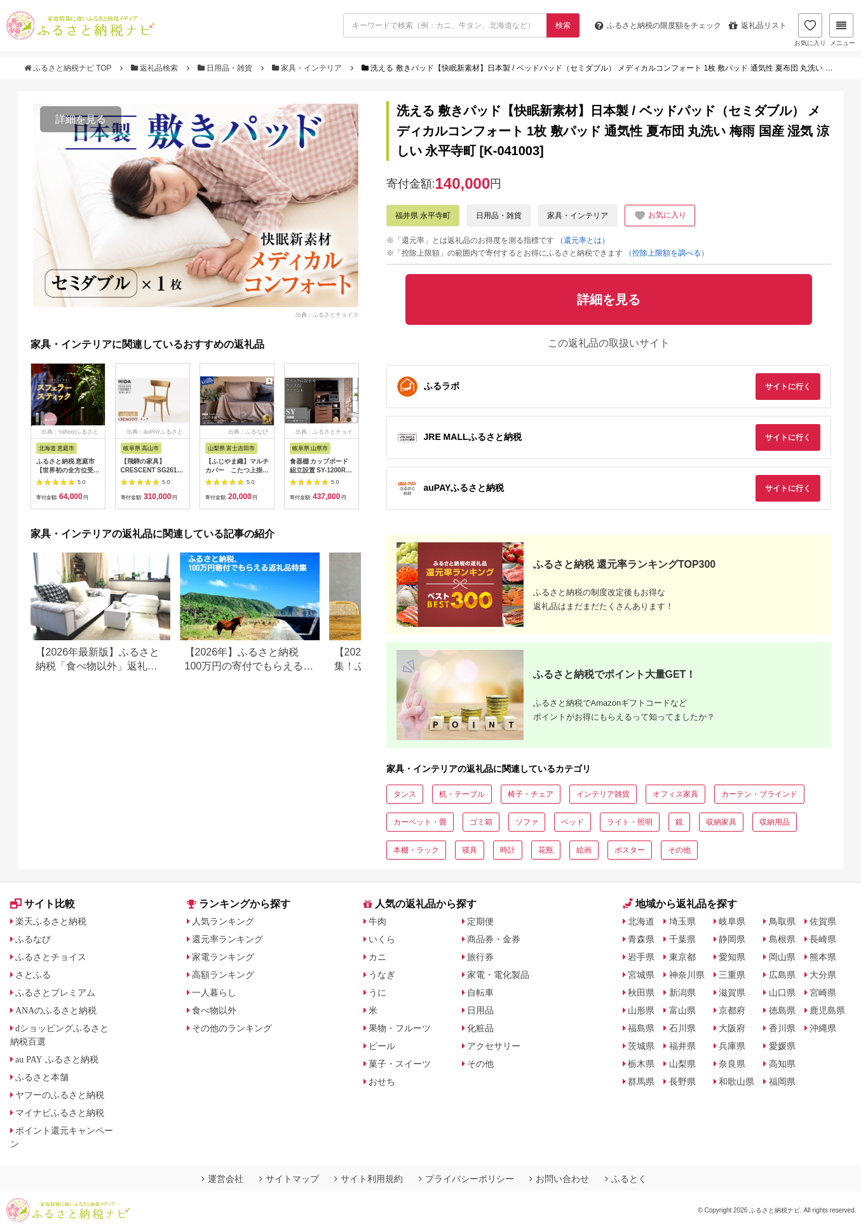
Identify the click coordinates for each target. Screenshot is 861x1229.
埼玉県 (682, 921)
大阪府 (732, 1028)
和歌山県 (736, 1081)
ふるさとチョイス (50, 956)
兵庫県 (732, 1045)
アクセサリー (493, 1045)
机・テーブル (462, 794)
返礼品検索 (155, 68)
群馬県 (641, 1081)
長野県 (682, 1081)
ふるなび (33, 939)
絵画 (584, 850)
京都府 (732, 1010)
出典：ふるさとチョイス (326, 314)
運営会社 (222, 1179)
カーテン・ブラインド (759, 794)
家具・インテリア (308, 68)
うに (377, 992)
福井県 (682, 1045)
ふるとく (626, 1179)
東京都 (682, 956)
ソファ (526, 822)
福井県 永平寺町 (423, 215)
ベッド (572, 822)
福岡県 (782, 1081)
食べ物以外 (214, 1010)
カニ (377, 956)
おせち (382, 1081)
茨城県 (641, 1045)
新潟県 (682, 992)
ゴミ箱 (481, 822)
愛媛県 (782, 1045)
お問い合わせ (559, 1179)
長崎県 (823, 939)
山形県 (641, 1010)
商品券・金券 (493, 939)
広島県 (782, 974)
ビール (382, 1045)
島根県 (782, 939)
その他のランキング (232, 1028)
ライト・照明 (630, 822)
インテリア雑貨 (603, 794)
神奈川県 (687, 974)
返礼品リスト (758, 25)
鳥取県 (782, 921)
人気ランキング (223, 921)
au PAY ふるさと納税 (56, 1059)
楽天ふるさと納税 (50, 921)
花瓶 (545, 850)
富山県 (682, 1010)
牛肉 (377, 921)
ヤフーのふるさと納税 (59, 1094)
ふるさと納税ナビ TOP (69, 68)
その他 (679, 850)
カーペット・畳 (420, 822)
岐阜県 (732, 921)
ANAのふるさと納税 (56, 1010)
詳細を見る (80, 119)
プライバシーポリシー (466, 1179)
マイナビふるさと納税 (59, 1112)
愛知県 (732, 956)
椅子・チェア (530, 794)
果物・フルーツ (400, 1028)
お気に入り (810, 29)
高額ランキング (223, 974)
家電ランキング (223, 956)
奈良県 (732, 1063)
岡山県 (782, 956)
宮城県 (641, 974)
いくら (382, 939)
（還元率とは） (582, 240)
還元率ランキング (227, 939)
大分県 (823, 974)
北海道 (641, 921)
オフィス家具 (675, 794)
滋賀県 (732, 992)
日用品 (480, 1010)
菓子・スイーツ (400, 1063)
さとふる (33, 974)
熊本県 (823, 956)
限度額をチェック (658, 25)
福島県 (641, 1028)
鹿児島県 (827, 1010)
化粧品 (480, 1028)
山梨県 (682, 1063)
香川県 (782, 1028)
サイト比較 (42, 903)
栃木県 (641, 1063)
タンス (404, 794)
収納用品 (774, 822)
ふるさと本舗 (42, 1077)
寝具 (469, 850)
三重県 (732, 974)
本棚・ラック (416, 850)
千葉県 (682, 939)
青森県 (641, 939)
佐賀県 (823, 921)
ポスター (629, 850)
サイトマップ (289, 1179)
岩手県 (641, 956)
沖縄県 (823, 1028)
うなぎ (382, 974)
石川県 (682, 1028)
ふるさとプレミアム (55, 992)
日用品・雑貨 (226, 68)
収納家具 (721, 822)
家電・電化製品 (498, 974)
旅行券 (480, 956)
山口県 (782, 992)
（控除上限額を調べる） (666, 253)
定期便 (480, 921)
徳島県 (782, 1010)
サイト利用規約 (368, 1179)
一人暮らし (214, 992)
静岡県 (732, 939)
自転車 (480, 992)
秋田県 (641, 992)
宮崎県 (823, 992)
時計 (507, 850)
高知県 (782, 1063)
